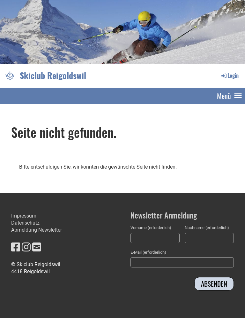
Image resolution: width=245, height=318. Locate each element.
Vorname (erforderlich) (150, 227)
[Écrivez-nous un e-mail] (36, 247)
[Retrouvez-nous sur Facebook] (15, 247)
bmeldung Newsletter (38, 230)
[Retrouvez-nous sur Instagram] (26, 247)
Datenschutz (25, 223)
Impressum (23, 216)
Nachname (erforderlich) (207, 227)
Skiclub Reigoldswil (53, 75)
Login (229, 75)
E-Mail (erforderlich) (148, 252)
